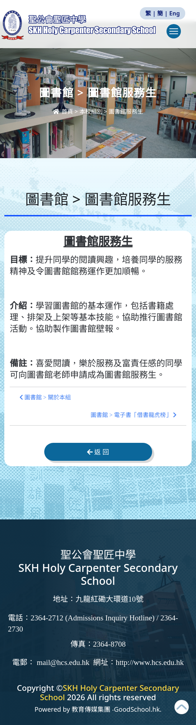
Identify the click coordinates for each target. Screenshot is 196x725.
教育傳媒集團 (91, 709)
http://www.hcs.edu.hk (150, 662)
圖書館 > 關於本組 (45, 397)
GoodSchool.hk (137, 709)
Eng (174, 13)
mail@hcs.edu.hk (63, 662)
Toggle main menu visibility (175, 34)
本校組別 (90, 111)
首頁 (63, 111)
